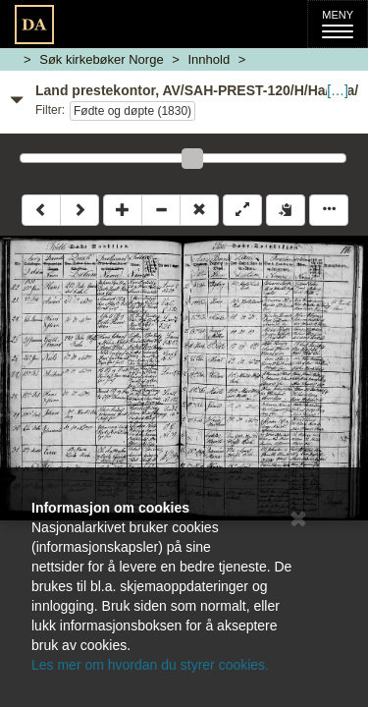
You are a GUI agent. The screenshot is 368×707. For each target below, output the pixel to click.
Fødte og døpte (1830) (132, 111)
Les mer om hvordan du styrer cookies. (150, 665)
